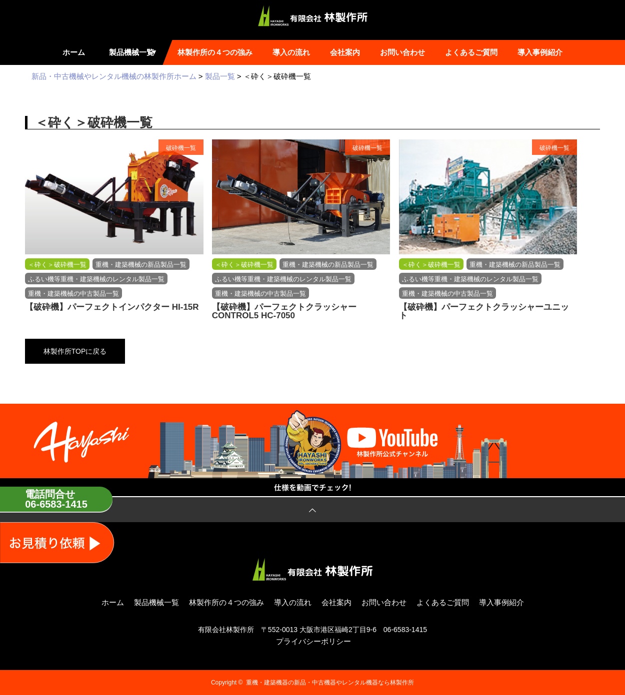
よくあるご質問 (471, 52)
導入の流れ (291, 52)
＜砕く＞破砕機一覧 (57, 264)
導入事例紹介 (540, 52)
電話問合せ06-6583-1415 (56, 499)
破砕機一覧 (181, 147)
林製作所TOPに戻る (75, 351)
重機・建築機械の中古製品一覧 (73, 293)
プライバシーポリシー (313, 641)
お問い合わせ (402, 52)
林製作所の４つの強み (215, 52)
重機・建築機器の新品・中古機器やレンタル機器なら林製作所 (330, 682)
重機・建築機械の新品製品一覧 (141, 264)
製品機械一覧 (135, 52)
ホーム (73, 52)
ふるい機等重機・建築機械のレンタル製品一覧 (96, 279)
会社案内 (345, 52)
